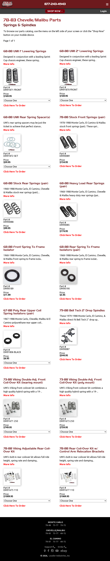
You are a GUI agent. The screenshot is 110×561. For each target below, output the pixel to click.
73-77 (55, 525)
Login (103, 11)
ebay (63, 550)
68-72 (63, 533)
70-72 (63, 525)
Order (62, 547)
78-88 (48, 525)
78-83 (48, 533)
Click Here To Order (14, 105)
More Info (8, 64)
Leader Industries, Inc (59, 556)
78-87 (48, 541)
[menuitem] (103, 11)
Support (50, 547)
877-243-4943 (55, 4)
